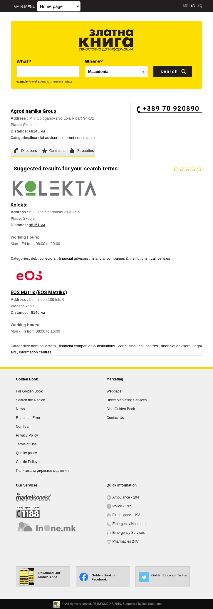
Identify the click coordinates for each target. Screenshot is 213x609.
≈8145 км (37, 131)
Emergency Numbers (129, 524)
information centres (35, 352)
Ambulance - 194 (126, 497)
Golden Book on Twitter (169, 575)
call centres (160, 258)
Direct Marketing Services (127, 400)
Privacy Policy (27, 435)
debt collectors (44, 258)
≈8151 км (37, 225)
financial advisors (44, 137)
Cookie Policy (26, 462)
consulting (127, 346)
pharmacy (56, 81)
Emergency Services (129, 533)
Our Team (23, 427)
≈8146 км (37, 312)
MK (185, 6)
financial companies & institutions (120, 258)
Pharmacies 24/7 (126, 541)
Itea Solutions (152, 603)
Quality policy (26, 453)
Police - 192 (122, 506)
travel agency (38, 81)
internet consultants (78, 137)
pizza (68, 81)
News (20, 409)
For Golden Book (29, 391)
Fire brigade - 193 (126, 515)
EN (192, 6)
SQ (199, 6)
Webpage (114, 391)
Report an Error (28, 418)
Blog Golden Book (121, 409)
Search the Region (30, 400)
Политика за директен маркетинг (43, 471)
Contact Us (115, 418)
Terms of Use (26, 444)
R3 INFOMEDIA (103, 603)
